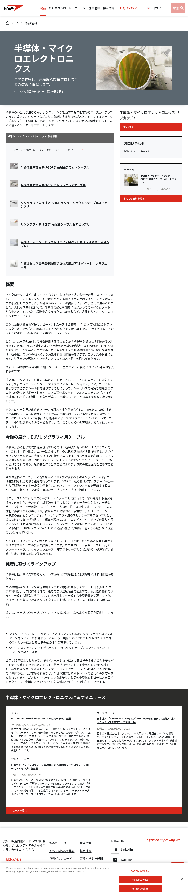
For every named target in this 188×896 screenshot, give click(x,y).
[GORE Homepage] (13, 8)
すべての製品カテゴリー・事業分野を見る (40, 91)
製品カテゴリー (59, 841)
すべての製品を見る (62, 849)
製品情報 (31, 23)
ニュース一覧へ (21, 809)
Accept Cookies (140, 888)
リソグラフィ (131, 127)
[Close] (182, 879)
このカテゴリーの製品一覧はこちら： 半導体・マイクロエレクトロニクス (51, 149)
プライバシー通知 (91, 858)
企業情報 (94, 8)
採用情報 (85, 849)
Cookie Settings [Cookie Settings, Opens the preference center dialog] (140, 870)
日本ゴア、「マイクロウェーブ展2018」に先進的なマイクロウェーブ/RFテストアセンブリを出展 (50, 766)
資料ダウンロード (60, 858)
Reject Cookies (140, 879)
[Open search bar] (178, 8)
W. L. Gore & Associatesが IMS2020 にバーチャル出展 (47, 718)
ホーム (14, 23)
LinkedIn (122, 848)
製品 (43, 8)
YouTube (122, 858)
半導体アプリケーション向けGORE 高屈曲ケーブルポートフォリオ (158, 180)
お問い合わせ (128, 8)
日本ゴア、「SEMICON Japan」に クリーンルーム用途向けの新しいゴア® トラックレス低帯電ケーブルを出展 (136, 720)
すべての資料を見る (136, 200)
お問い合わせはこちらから (139, 152)
